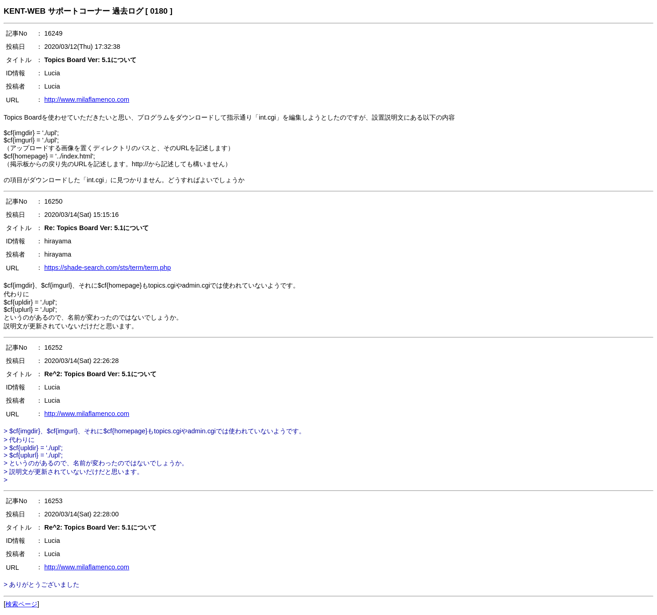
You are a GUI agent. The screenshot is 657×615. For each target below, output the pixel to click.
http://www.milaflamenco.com (86, 99)
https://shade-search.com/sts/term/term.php (107, 267)
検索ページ (21, 604)
